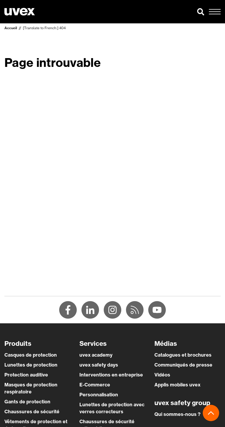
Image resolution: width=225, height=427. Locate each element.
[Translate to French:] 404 (44, 28)
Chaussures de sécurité (31, 411)
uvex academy (95, 355)
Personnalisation (98, 395)
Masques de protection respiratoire (30, 388)
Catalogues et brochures (183, 355)
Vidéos (162, 375)
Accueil (10, 28)
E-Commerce (94, 385)
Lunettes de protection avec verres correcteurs (111, 408)
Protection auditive (26, 375)
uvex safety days (98, 365)
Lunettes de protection (30, 365)
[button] (201, 12)
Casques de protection (30, 355)
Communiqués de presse (183, 365)
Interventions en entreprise (111, 375)
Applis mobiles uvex (177, 385)
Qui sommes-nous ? (177, 414)
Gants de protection (27, 402)
